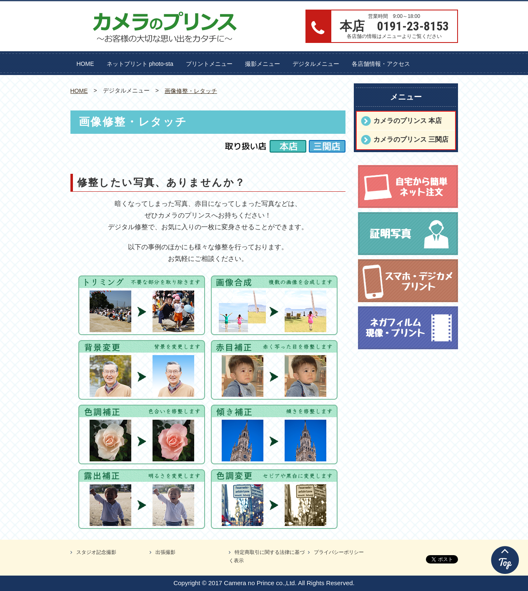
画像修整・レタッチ (191, 91)
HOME (85, 63)
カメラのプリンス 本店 (407, 120)
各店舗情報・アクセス (381, 63)
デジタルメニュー (316, 63)
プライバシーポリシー (339, 552)
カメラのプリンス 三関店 (410, 139)
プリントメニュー (209, 63)
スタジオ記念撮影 (96, 552)
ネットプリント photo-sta (140, 63)
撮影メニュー (262, 63)
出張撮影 (165, 552)
